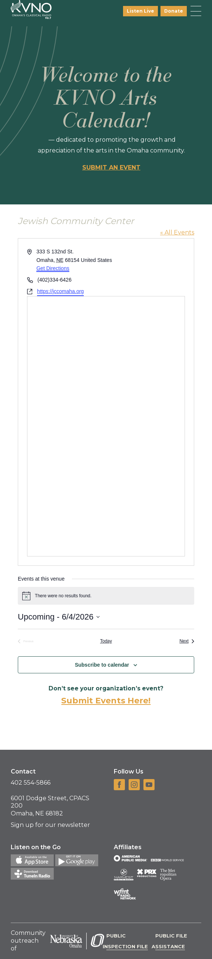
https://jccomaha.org (60, 291)
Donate (173, 11)
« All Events (177, 232)
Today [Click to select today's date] (106, 641)
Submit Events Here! (105, 701)
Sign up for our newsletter (50, 824)
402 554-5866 (30, 782)
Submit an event (111, 167)
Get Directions (52, 268)
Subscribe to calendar (102, 665)
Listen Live (140, 11)
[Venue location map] (106, 426)
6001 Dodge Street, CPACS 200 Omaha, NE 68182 (50, 806)
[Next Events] (186, 641)
